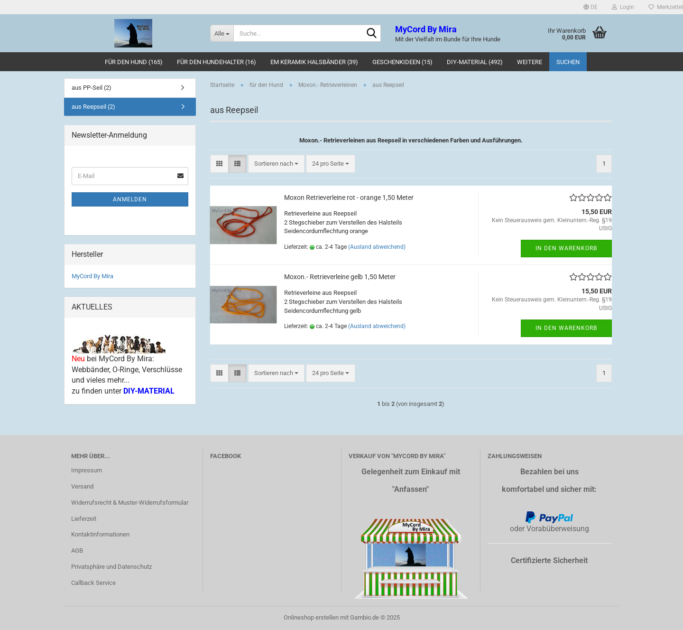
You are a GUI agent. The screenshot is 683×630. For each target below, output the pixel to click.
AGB (77, 550)
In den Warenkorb (566, 248)
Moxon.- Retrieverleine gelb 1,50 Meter (340, 277)
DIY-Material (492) (475, 62)
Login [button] (623, 7)
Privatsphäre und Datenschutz (111, 566)
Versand (82, 486)
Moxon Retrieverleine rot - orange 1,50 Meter (349, 197)
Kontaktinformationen (100, 534)
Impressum (86, 470)
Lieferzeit (83, 518)
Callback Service (93, 582)
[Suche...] (221, 33)
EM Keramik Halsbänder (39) (314, 62)
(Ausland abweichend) (377, 247)
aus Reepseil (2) (93, 106)
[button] (590, 7)
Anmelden (130, 199)
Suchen (568, 62)
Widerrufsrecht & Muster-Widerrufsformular (129, 502)
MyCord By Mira (92, 276)
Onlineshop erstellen (311, 617)
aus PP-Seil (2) (91, 87)
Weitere (529, 62)
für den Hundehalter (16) (216, 62)
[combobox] (276, 164)
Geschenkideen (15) (402, 62)
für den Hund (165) (134, 62)
